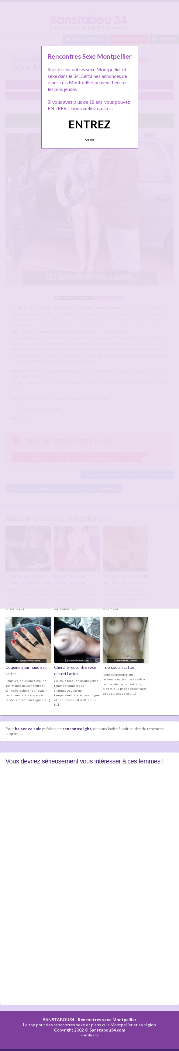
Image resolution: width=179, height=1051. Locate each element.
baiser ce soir (28, 728)
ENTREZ (89, 124)
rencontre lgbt (77, 728)
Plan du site (90, 1035)
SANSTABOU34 (58, 1019)
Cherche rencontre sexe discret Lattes (75, 670)
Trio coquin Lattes (119, 667)
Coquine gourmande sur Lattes (26, 670)
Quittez (89, 139)
